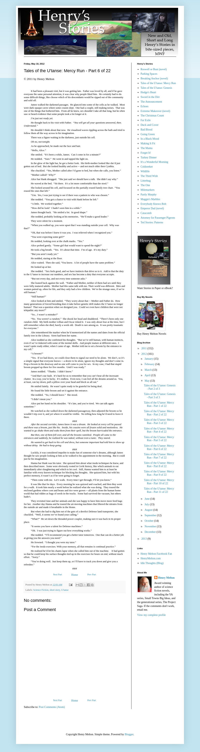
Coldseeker (147, 166)
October (149, 520)
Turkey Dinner (149, 157)
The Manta (147, 148)
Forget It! (146, 152)
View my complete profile (151, 615)
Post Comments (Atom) (52, 707)
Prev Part (91, 574)
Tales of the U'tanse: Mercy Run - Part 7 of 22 (159, 456)
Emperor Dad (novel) (152, 208)
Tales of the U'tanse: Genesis (156, 87)
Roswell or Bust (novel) (154, 69)
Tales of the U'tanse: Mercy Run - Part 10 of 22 (159, 482)
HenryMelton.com (151, 558)
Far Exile (146, 120)
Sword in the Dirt (150, 97)
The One (145, 185)
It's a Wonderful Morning (154, 162)
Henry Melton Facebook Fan (156, 553)
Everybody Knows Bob (153, 203)
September (151, 515)
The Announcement (151, 101)
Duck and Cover (150, 124)
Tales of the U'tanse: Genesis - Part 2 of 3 (160, 387)
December (150, 531)
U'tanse (65, 590)
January (149, 358)
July (147, 504)
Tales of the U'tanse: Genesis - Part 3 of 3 (160, 396)
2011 (144, 348)
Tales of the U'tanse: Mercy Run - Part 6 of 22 (159, 447)
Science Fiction (40, 590)
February (150, 364)
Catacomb (146, 213)
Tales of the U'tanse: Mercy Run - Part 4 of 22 (159, 430)
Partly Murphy (149, 194)
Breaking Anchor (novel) (154, 78)
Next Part (57, 574)
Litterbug (146, 180)
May (147, 380)
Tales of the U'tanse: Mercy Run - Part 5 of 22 (159, 439)
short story (55, 590)
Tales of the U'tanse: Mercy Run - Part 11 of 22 (159, 490)
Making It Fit (148, 143)
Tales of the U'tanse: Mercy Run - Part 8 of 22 (159, 464)
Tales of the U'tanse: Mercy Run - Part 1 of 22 (159, 404)
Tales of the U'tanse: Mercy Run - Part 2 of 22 (159, 413)
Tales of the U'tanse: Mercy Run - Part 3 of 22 (159, 421)
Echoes (144, 106)
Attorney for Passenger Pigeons (158, 217)
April (148, 375)
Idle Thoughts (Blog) (152, 563)
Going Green (148, 134)
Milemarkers (148, 189)
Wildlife (145, 171)
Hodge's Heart (148, 92)
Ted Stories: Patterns (152, 222)
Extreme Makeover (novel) (155, 111)
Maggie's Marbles (150, 199)
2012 (144, 353)
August (149, 509)
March (148, 369)
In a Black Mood (150, 138)
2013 (144, 538)
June (147, 498)
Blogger (129, 734)
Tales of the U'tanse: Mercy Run (158, 83)
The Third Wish (149, 176)
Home (74, 574)
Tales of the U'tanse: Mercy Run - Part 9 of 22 (159, 473)
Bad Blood (146, 129)
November (151, 526)
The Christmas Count (152, 115)
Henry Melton (166, 577)
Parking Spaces (149, 73)
